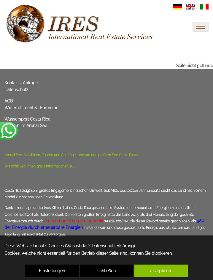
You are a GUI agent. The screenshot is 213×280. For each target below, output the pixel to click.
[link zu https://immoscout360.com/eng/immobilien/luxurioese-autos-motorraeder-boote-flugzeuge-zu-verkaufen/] (190, 6)
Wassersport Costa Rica (27, 119)
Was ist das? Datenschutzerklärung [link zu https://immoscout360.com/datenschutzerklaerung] (100, 245)
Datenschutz (16, 89)
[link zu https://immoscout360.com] (80, 24)
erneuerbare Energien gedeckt (73, 221)
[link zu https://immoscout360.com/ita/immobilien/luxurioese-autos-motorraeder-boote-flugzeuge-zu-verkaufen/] (204, 6)
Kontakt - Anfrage (21, 82)
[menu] (201, 27)
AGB (8, 101)
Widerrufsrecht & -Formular (31, 107)
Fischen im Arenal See (25, 125)
